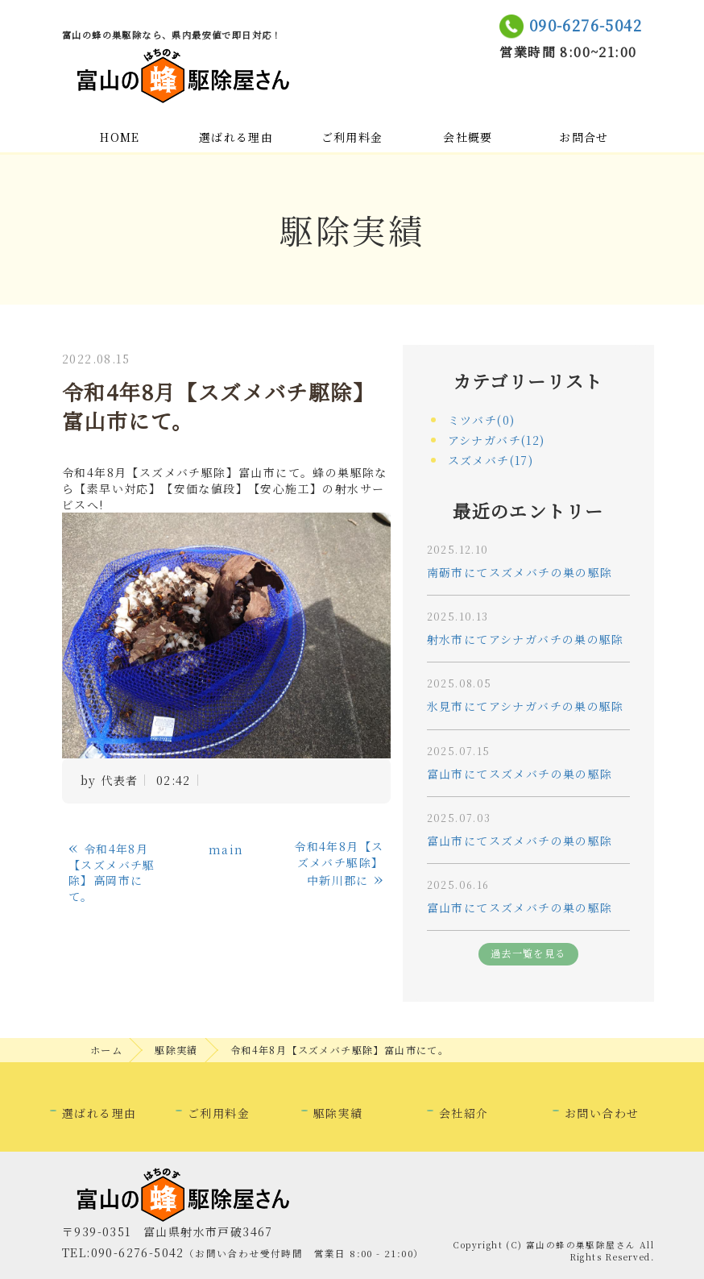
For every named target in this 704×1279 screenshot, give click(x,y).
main (226, 849)
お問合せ (584, 137)
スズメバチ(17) (491, 460)
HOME (120, 137)
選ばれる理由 (236, 137)
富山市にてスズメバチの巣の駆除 (520, 774)
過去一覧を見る (528, 953)
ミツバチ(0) (482, 420)
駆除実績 (176, 1050)
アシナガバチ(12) (496, 440)
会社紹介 (464, 1113)
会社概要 (468, 137)
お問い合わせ (602, 1113)
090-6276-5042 (585, 25)
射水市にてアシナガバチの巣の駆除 (525, 639)
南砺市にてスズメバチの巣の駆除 (520, 572)
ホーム (106, 1050)
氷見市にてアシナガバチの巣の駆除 (525, 706)
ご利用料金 (352, 137)
